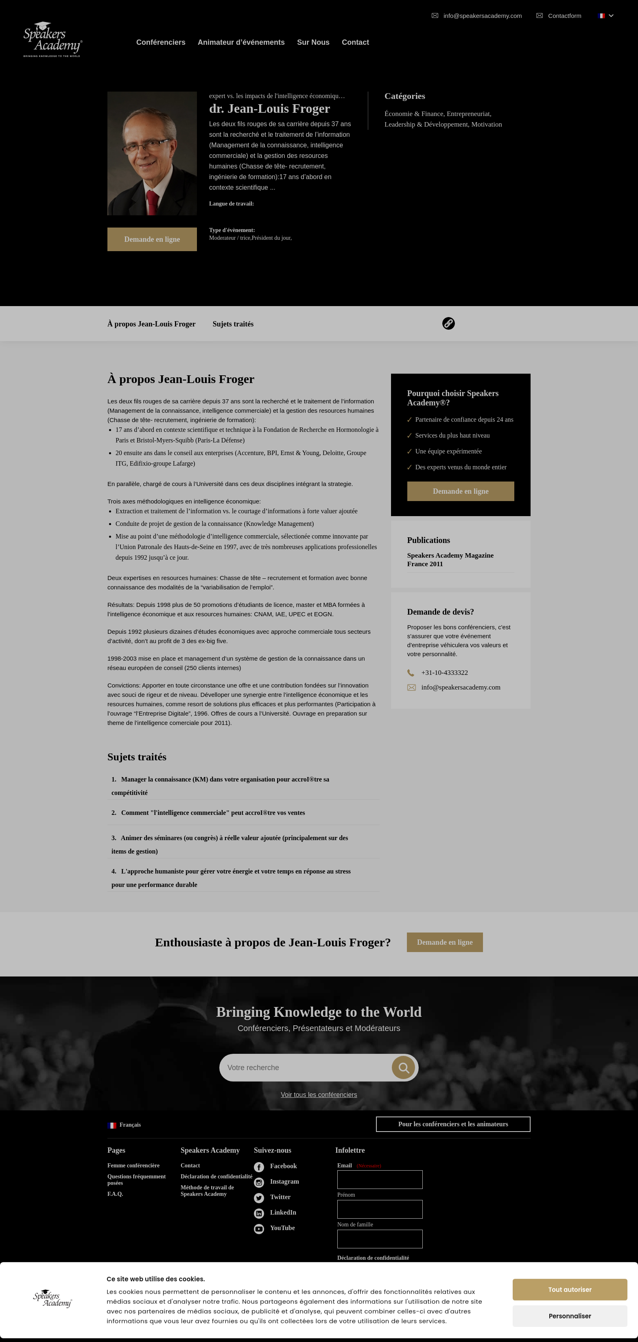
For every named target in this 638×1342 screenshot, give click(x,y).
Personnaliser (570, 1320)
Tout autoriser (570, 1293)
